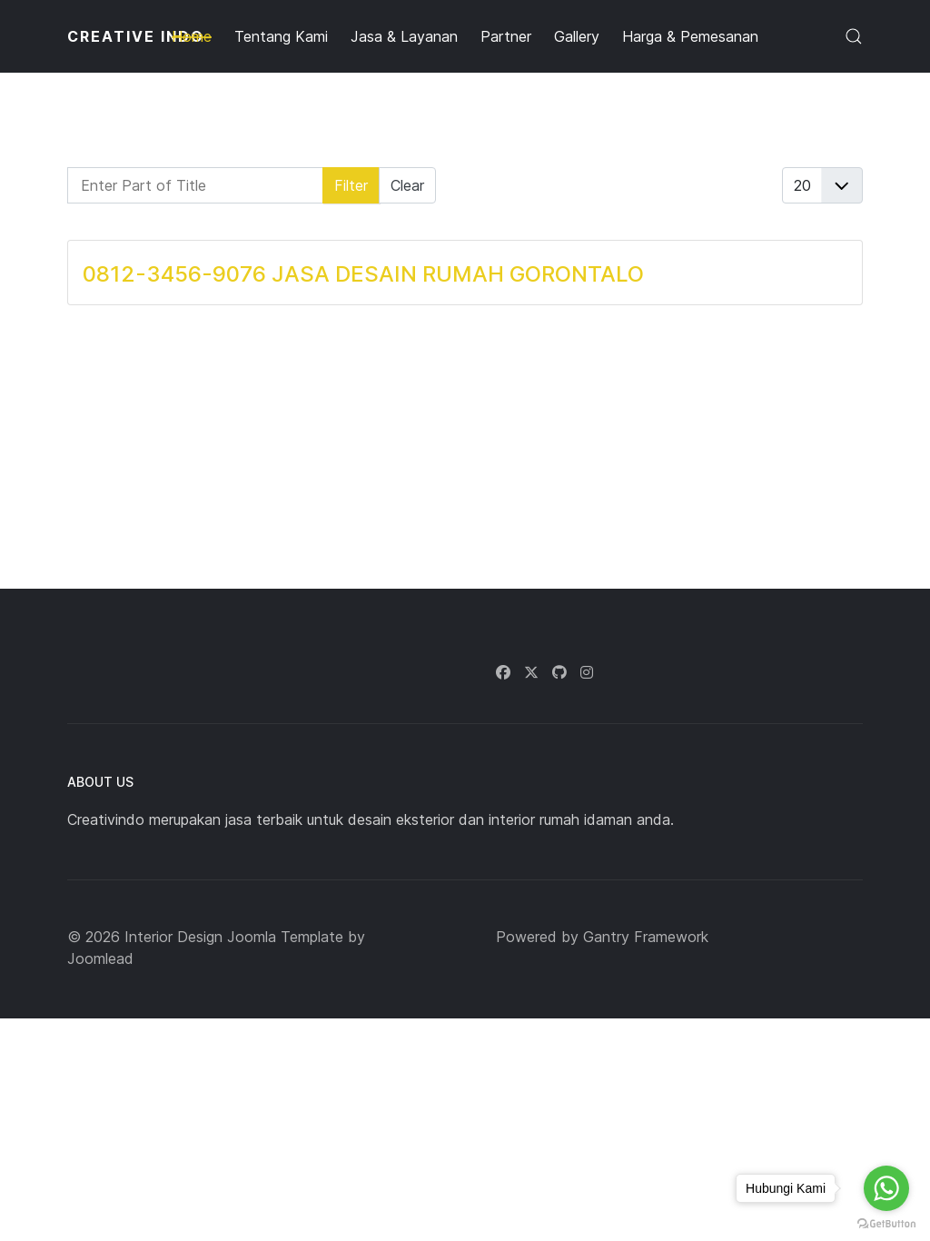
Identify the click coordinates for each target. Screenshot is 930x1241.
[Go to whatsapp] (886, 1188)
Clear (407, 185)
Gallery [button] (576, 36)
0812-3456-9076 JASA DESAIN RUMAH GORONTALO (363, 274)
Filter (351, 185)
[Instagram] (586, 672)
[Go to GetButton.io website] (886, 1222)
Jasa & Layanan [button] (404, 36)
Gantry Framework (645, 937)
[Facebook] (503, 672)
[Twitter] (531, 672)
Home (192, 36)
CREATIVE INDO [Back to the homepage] (135, 36)
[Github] (559, 672)
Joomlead (100, 958)
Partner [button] (505, 36)
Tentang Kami (281, 36)
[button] (854, 36)
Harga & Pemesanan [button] (690, 36)
